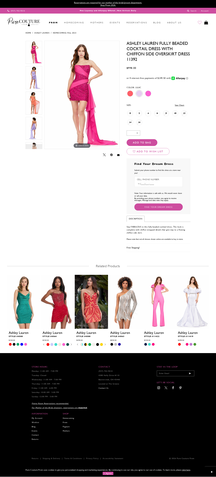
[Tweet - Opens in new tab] (104, 155)
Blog (34, 427)
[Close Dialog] (211, 472)
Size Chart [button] (179, 105)
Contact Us (104, 388)
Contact (35, 435)
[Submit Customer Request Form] (158, 207)
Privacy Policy (92, 459)
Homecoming (68, 418)
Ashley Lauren (41, 33)
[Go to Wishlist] (199, 23)
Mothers (66, 431)
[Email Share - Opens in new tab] (118, 155)
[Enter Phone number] (149, 184)
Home (28, 33)
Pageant (66, 427)
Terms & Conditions (73, 459)
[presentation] (23, 302)
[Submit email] (190, 374)
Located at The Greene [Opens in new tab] (109, 384)
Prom (65, 423)
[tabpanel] (34, 53)
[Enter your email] (175, 374)
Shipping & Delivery (51, 459)
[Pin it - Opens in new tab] (111, 155)
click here (186, 470)
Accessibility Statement (113, 459)
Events (35, 431)
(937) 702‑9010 (106, 371)
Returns (35, 439)
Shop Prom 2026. (108, 5)
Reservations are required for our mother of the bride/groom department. (108, 2)
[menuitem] (43, 23)
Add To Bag (142, 142)
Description (135, 219)
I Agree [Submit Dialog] (108, 473)
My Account (37, 418)
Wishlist (35, 423)
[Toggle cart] (206, 23)
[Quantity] (133, 133)
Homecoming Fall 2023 (64, 33)
